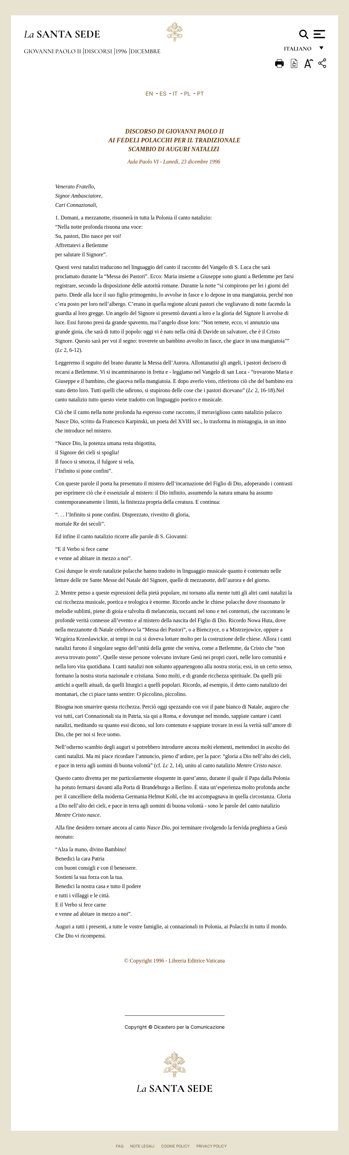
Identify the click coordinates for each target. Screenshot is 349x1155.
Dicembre (146, 51)
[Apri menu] (318, 34)
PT (200, 93)
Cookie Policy (175, 1146)
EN (149, 93)
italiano (299, 50)
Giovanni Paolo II (53, 51)
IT (175, 93)
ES (163, 93)
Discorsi (99, 51)
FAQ (119, 1146)
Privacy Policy (211, 1146)
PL (187, 93)
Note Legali (142, 1146)
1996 (122, 51)
